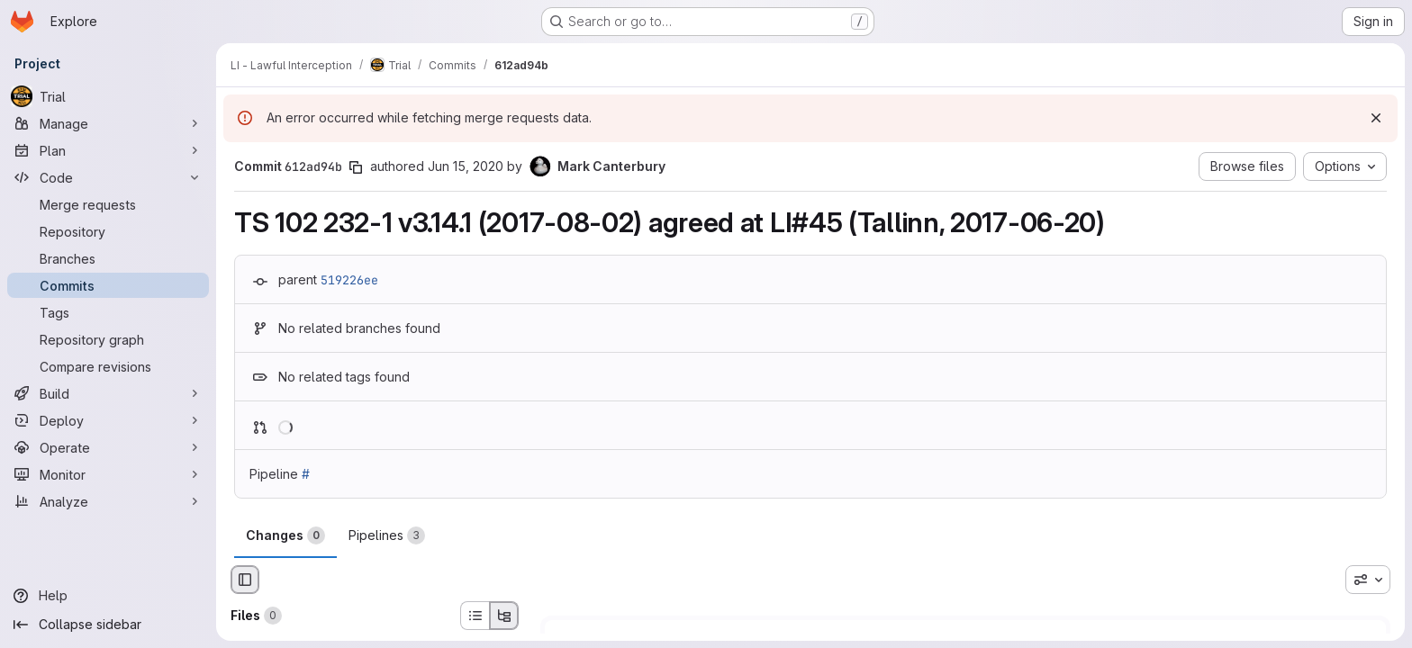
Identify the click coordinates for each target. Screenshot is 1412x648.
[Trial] (108, 96)
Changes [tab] (285, 535)
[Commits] (108, 285)
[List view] (474, 615)
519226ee (349, 280)
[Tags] (108, 312)
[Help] (108, 595)
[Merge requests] (108, 204)
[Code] (108, 177)
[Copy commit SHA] (356, 167)
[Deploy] (108, 420)
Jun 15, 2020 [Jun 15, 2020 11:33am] (465, 166)
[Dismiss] (1376, 118)
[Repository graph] (108, 339)
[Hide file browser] (245, 579)
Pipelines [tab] (386, 535)
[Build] (108, 393)
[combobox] (1367, 579)
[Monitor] (108, 474)
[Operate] (108, 447)
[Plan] (108, 150)
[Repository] (108, 231)
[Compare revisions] (108, 366)
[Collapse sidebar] (108, 624)
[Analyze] (108, 501)
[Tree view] (504, 615)
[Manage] (108, 123)
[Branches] (108, 258)
